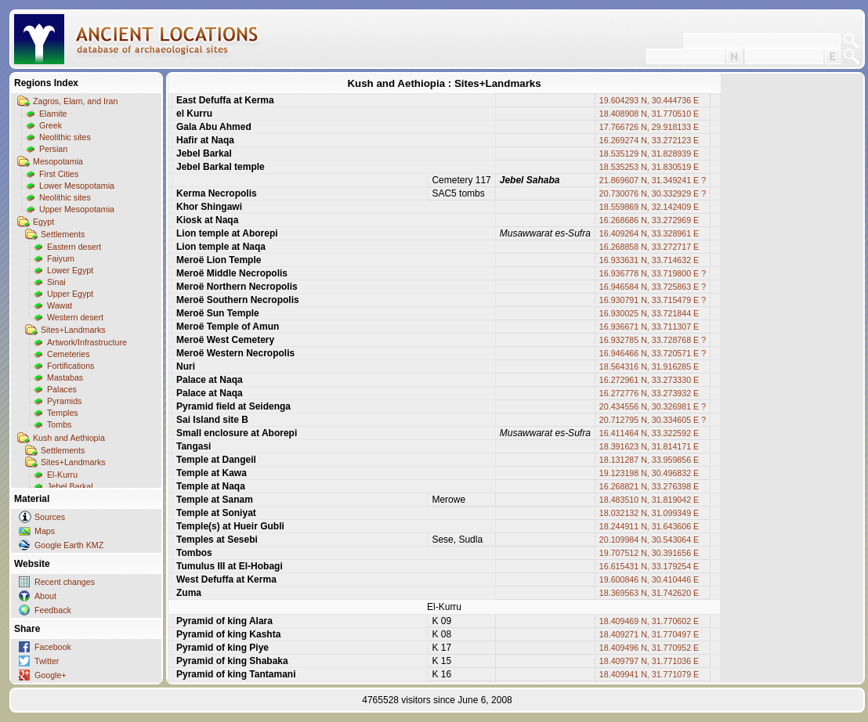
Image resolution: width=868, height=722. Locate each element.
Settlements (63, 234)
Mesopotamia (58, 161)
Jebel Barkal (70, 486)
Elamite (53, 113)
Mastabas (65, 377)
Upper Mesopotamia (76, 209)
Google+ (50, 675)
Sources (49, 517)
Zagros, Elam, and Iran (75, 101)
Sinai (56, 282)
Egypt (43, 221)
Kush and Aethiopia (69, 437)
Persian (53, 148)
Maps (44, 531)
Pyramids (64, 401)
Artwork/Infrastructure (87, 342)
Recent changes (64, 582)
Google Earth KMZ (68, 545)
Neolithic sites (65, 137)
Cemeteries (68, 354)
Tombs (59, 424)
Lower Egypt (70, 270)
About (45, 596)
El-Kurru (62, 474)
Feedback (52, 610)
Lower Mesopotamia (76, 185)
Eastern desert (74, 246)
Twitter (46, 661)
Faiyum (60, 258)
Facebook (52, 647)
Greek (50, 125)
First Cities (58, 174)
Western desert (75, 317)
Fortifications (70, 365)
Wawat (59, 305)
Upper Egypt (70, 293)
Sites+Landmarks (73, 329)
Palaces (62, 389)
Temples (62, 412)
